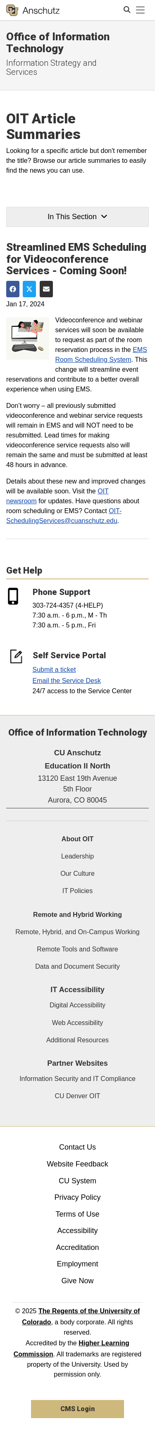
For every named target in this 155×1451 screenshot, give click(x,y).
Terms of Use (77, 1214)
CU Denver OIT (77, 1095)
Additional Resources (77, 1040)
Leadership (77, 856)
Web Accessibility (77, 1022)
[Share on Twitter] (29, 289)
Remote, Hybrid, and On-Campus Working (77, 931)
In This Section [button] (77, 217)
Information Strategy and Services (51, 67)
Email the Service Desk (67, 680)
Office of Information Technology (58, 42)
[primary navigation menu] (140, 10)
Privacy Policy (77, 1197)
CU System (77, 1181)
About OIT (77, 838)
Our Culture (77, 873)
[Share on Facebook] (12, 289)
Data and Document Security (77, 966)
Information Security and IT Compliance (77, 1078)
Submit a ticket (54, 669)
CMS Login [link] (77, 1409)
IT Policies (77, 890)
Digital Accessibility (77, 1005)
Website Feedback (77, 1164)
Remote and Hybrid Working (77, 914)
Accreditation (77, 1247)
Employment (77, 1264)
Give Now (77, 1281)
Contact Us (77, 1147)
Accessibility (77, 1231)
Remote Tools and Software (77, 949)
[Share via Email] (46, 289)
